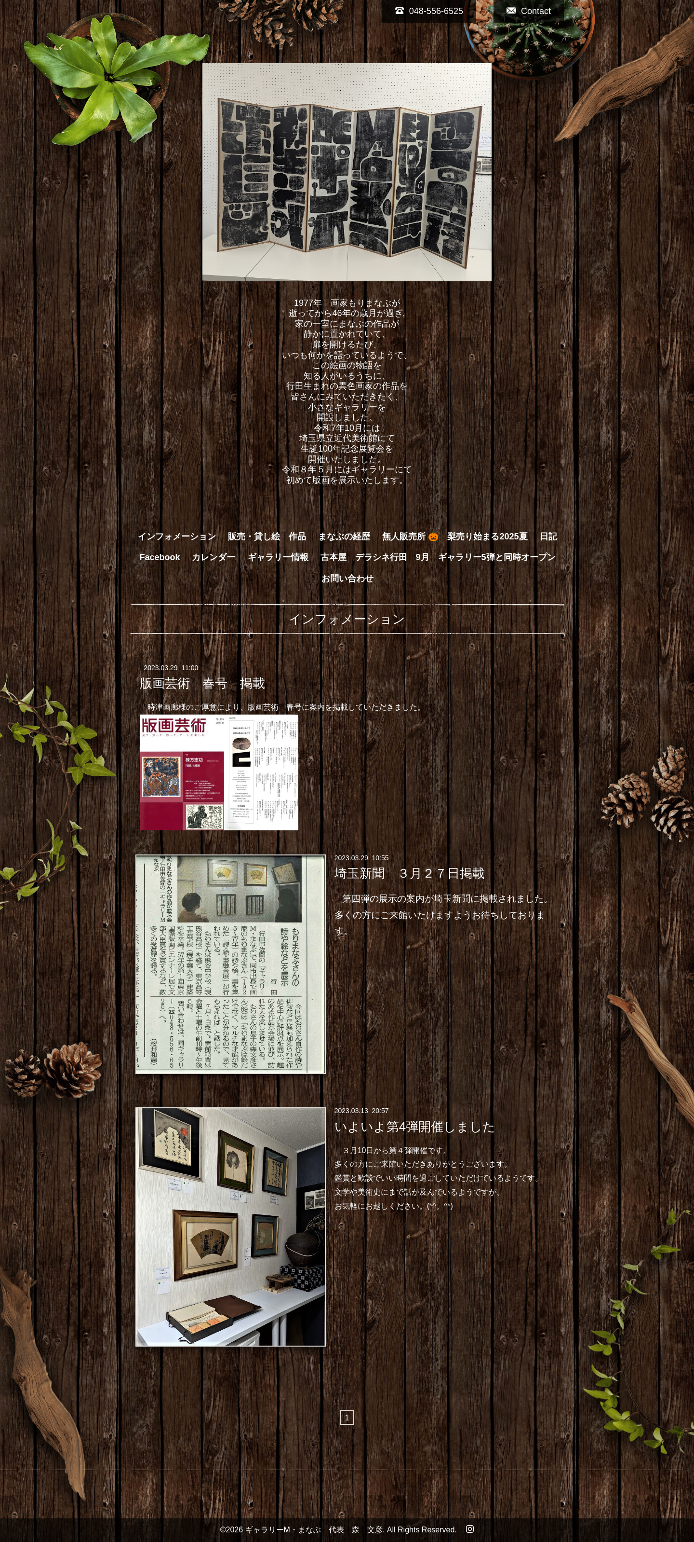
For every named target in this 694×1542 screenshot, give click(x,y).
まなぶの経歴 (344, 536)
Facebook (159, 557)
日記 (548, 536)
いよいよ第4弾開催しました (414, 1126)
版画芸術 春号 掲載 (202, 683)
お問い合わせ (347, 578)
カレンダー (213, 557)
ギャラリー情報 (278, 557)
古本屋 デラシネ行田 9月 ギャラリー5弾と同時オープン (438, 557)
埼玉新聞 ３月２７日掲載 (409, 873)
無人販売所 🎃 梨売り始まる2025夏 (454, 536)
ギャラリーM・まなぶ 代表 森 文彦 (314, 1530)
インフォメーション (177, 536)
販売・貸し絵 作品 (267, 536)
